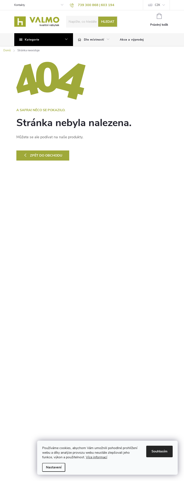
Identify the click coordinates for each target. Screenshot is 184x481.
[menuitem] (94, 39)
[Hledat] (92, 22)
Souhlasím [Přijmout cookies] (159, 451)
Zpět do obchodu (46, 155)
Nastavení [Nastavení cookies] (53, 467)
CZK (157, 5)
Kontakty (19, 5)
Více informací (96, 457)
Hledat (107, 21)
